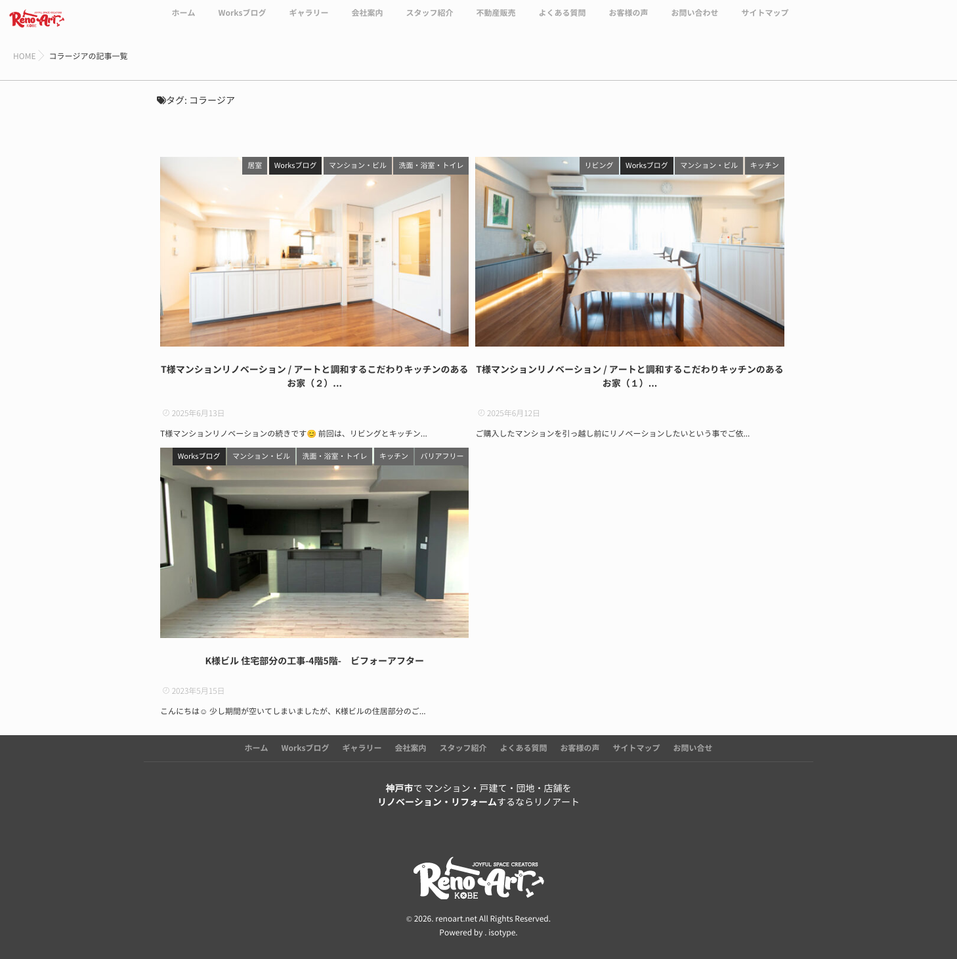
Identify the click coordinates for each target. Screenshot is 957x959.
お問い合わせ (695, 21)
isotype (501, 932)
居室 (254, 165)
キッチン (764, 165)
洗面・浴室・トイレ (430, 165)
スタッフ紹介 (429, 21)
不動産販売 (495, 21)
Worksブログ (242, 21)
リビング (599, 165)
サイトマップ (765, 21)
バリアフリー (441, 456)
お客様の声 (628, 21)
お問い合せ (693, 748)
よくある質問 (561, 21)
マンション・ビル (358, 165)
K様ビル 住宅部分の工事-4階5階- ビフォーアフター (314, 661)
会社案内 (367, 21)
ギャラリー (308, 21)
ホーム (183, 21)
